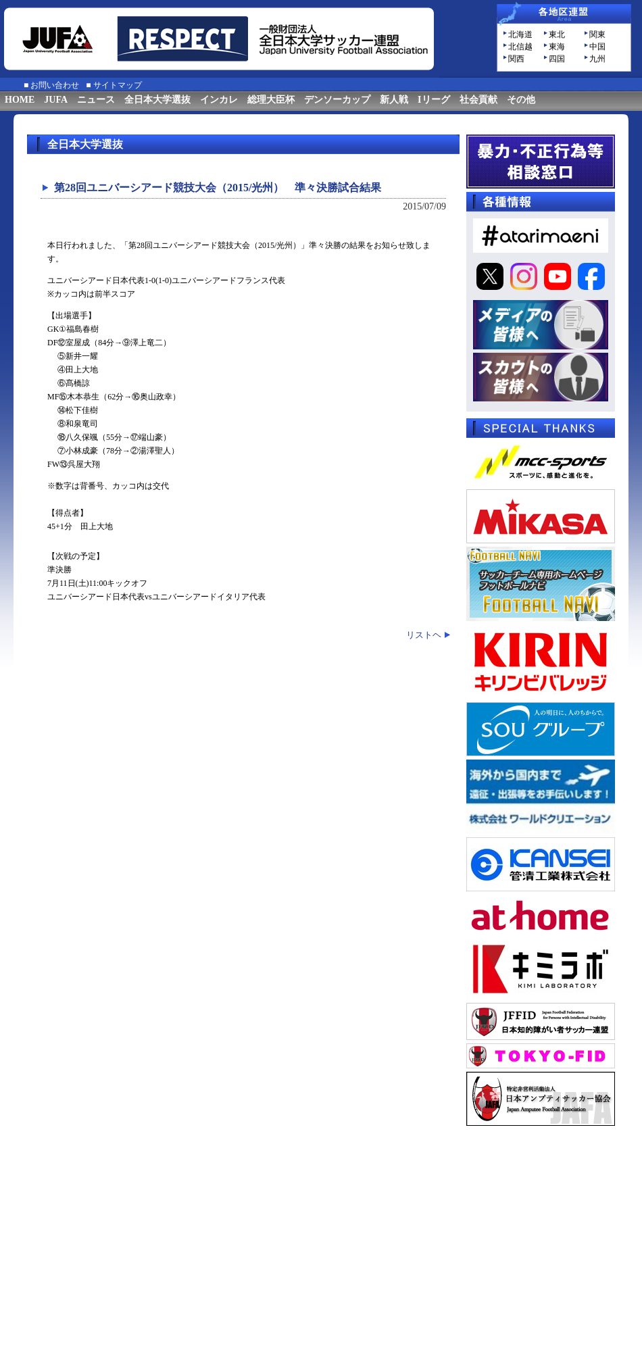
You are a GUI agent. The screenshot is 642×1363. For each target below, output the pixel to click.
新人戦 (394, 100)
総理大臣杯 (271, 100)
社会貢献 (478, 100)
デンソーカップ (337, 100)
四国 (557, 59)
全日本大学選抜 (157, 100)
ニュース (96, 100)
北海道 (520, 34)
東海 (557, 46)
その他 (521, 100)
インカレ (219, 100)
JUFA (56, 100)
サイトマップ (117, 85)
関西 (516, 59)
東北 (557, 34)
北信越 (520, 46)
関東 (597, 34)
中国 (597, 46)
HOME (19, 100)
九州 (597, 59)
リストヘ (423, 635)
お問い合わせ (54, 85)
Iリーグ (433, 100)
